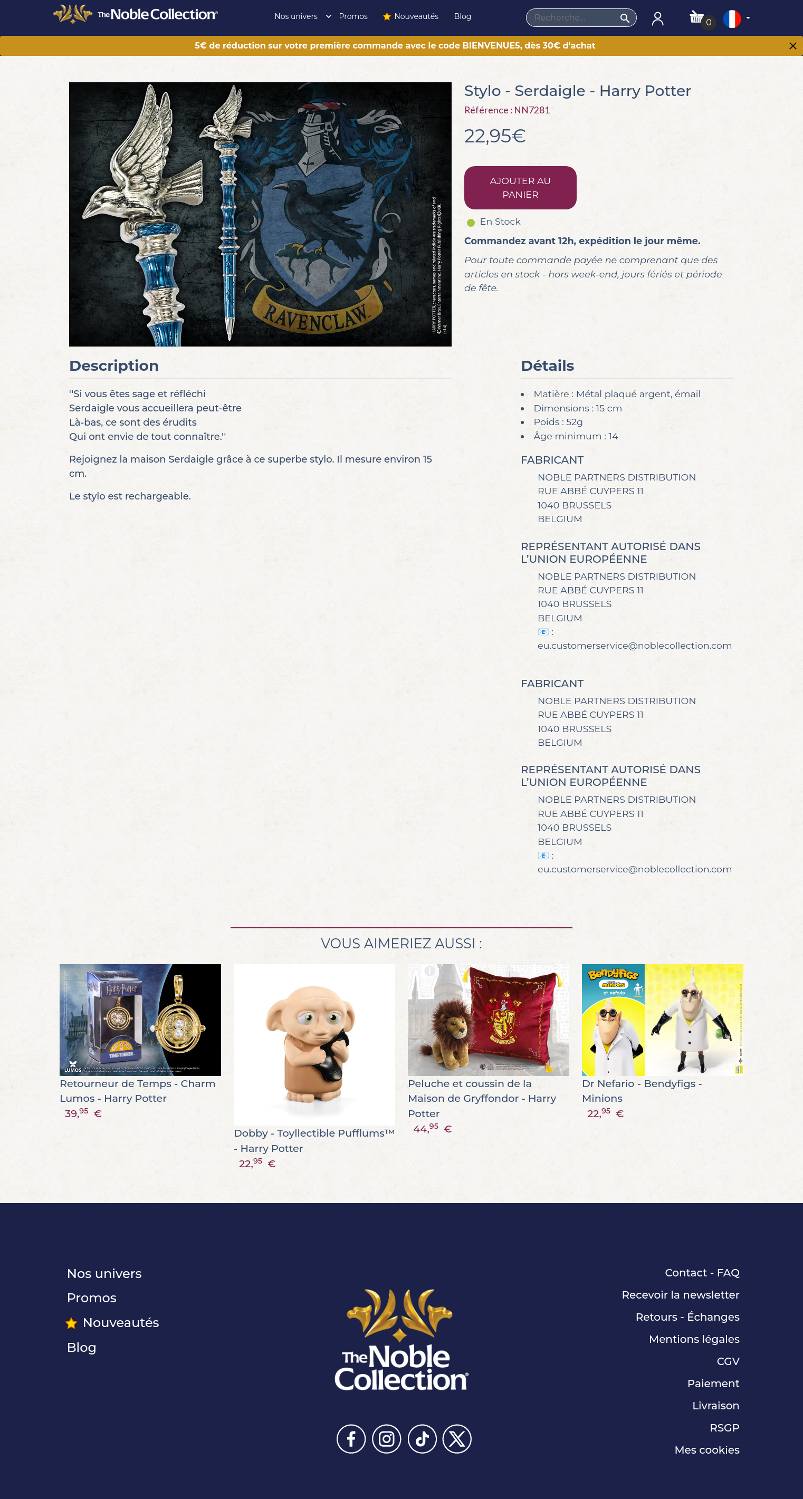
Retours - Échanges (688, 1317)
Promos (352, 16)
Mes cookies (707, 1450)
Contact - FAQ (702, 1272)
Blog (461, 16)
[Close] (793, 47)
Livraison (716, 1405)
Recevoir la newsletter (681, 1295)
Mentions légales (694, 1339)
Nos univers (300, 16)
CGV (728, 1361)
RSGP (725, 1427)
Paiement (713, 1383)
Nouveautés (409, 16)
